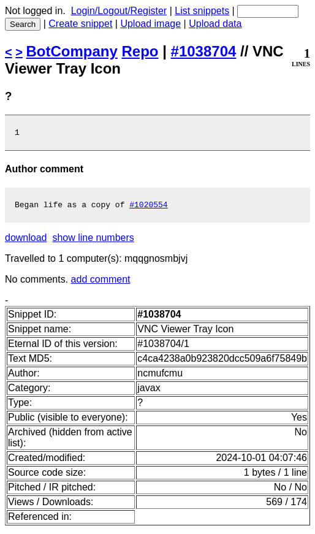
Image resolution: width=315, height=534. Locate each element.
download (26, 241)
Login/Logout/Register (119, 11)
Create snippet (80, 23)
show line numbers (93, 241)
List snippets (202, 11)
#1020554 (148, 207)
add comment (101, 283)
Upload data (215, 23)
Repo (140, 51)
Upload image (150, 23)
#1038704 (204, 51)
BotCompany (72, 51)
